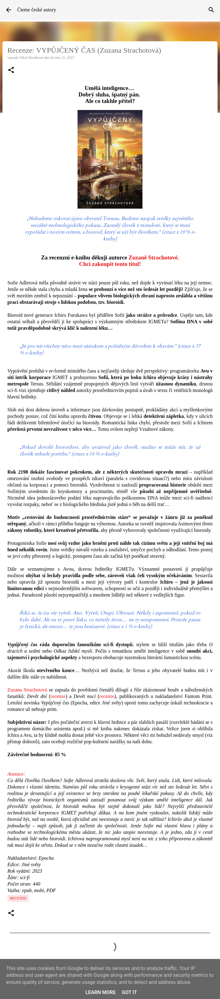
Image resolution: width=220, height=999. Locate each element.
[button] (11, 70)
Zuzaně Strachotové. (154, 257)
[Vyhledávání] (211, 9)
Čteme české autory (36, 9)
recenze (58, 696)
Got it (129, 992)
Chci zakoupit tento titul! (110, 264)
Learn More (101, 992)
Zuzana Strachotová (27, 689)
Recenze (18, 898)
